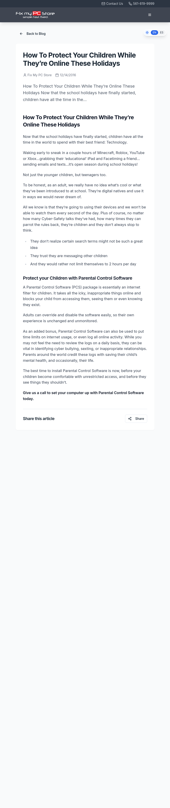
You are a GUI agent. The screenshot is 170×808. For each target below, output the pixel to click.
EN (154, 32)
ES (161, 32)
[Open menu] (149, 14)
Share (136, 418)
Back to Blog (32, 33)
